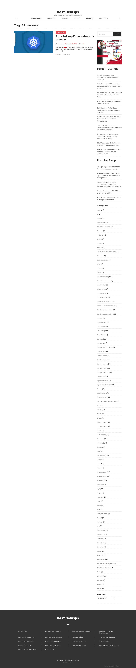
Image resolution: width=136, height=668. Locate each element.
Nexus (99, 505)
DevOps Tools (101, 368)
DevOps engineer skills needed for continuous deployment (108, 168)
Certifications (36, 18)
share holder (101, 534)
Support (77, 18)
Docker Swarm (102, 393)
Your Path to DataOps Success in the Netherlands (109, 102)
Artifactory (100, 235)
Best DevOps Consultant (27, 650)
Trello (99, 572)
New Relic (100, 497)
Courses (65, 18)
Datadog (100, 339)
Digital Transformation (104, 385)
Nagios (99, 493)
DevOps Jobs (104, 641)
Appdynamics (101, 223)
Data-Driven (101, 335)
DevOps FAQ (22, 631)
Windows (100, 580)
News (98, 501)
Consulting (51, 18)
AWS (98, 239)
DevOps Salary (77, 637)
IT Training (100, 439)
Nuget (99, 510)
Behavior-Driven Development (107, 252)
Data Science (101, 327)
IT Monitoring (101, 435)
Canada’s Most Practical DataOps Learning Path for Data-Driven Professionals (109, 127)
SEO (98, 526)
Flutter (99, 406)
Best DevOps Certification (81, 631)
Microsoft (100, 480)
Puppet (99, 518)
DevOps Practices (24, 645)
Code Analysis (101, 293)
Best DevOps (68, 12)
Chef (98, 264)
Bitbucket (100, 256)
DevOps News (101, 360)
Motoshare (100, 485)
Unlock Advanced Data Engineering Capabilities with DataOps (107, 77)
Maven (99, 468)
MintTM (71, 662)
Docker (99, 389)
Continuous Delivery (103, 302)
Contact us (103, 18)
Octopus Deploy (102, 514)
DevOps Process (102, 364)
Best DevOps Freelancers (54, 637)
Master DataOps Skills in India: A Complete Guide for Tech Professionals (109, 119)
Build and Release (103, 260)
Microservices (101, 476)
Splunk (99, 551)
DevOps (99, 343)
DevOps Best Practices (104, 347)
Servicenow (101, 530)
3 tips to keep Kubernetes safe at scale (75, 38)
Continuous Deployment (105, 306)
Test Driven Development (105, 564)
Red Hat (99, 522)
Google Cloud (101, 426)
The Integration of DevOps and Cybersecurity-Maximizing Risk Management (108, 175)
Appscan (100, 231)
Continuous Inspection (104, 310)
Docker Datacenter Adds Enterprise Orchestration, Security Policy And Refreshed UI (109, 184)
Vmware (100, 576)
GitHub (99, 410)
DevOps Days (101, 351)
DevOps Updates (102, 372)
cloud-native (101, 285)
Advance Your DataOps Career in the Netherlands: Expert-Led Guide (109, 95)
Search (117, 34)
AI (97, 214)
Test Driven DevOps (103, 568)
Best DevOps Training (53, 641)
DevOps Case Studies (53, 631)
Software (100, 539)
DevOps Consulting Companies (106, 632)
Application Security (103, 227)
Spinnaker (100, 547)
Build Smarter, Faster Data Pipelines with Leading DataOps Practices (108, 110)
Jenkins (99, 447)
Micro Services (102, 472)
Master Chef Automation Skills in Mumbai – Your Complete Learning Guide (109, 151)
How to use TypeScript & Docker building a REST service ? (109, 198)
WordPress (119, 666)
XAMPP (99, 584)
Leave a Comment (63, 54)
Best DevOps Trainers (26, 641)
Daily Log (89, 18)
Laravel (99, 460)
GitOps (99, 418)
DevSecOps (101, 376)
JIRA (98, 451)
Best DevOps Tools (79, 641)
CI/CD (99, 268)
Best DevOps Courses (26, 637)
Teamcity (100, 555)
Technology (101, 559)
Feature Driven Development (106, 401)
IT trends (100, 443)
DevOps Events (102, 356)
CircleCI (99, 272)
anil (82, 44)
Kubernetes (61, 32)
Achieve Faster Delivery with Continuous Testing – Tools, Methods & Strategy (107, 136)
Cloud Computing (103, 277)
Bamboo (100, 248)
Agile (98, 210)
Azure (99, 243)
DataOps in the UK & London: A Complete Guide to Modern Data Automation (109, 86)
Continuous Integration (104, 314)
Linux (98, 464)
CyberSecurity (101, 322)
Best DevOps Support (107, 637)
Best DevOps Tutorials (53, 645)
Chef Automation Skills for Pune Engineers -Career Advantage (108, 144)
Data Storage (101, 331)
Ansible (99, 218)
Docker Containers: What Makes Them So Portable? (109, 192)
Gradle (99, 431)
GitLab (99, 414)
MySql (99, 489)
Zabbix (99, 589)
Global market (101, 422)
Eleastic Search (102, 397)
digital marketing (102, 381)
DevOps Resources (79, 645)
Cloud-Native (101, 289)
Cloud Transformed (103, 281)
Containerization (102, 297)
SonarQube (101, 543)
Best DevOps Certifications (109, 645)
